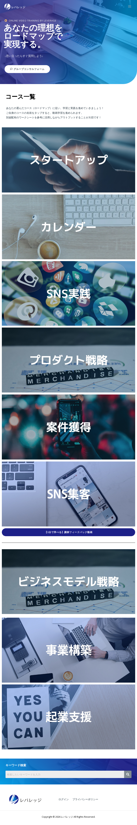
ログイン (63, 799)
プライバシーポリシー (85, 799)
